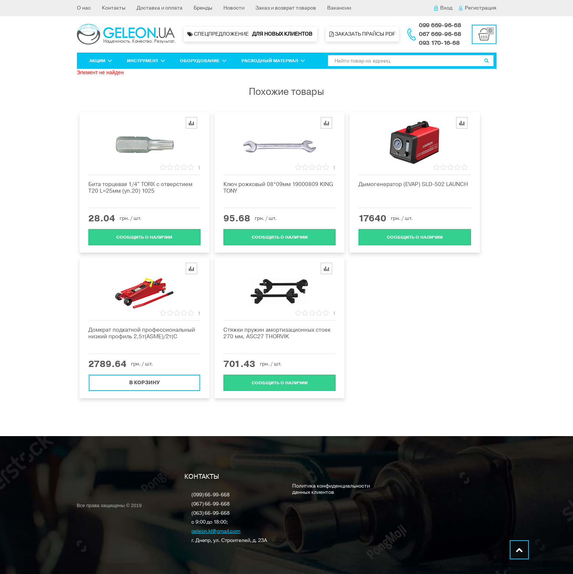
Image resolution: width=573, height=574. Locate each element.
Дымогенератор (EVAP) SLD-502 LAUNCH (413, 184)
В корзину (144, 382)
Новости (233, 7)
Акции (100, 60)
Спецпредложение (250, 34)
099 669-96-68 (440, 25)
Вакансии (339, 7)
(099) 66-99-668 (210, 495)
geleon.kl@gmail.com (215, 531)
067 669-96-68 (440, 34)
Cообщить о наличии (144, 237)
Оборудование (203, 60)
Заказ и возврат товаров (285, 7)
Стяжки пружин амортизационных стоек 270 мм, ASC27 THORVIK (276, 333)
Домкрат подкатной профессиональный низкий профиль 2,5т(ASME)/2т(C (141, 333)
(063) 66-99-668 (210, 513)
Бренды (203, 7)
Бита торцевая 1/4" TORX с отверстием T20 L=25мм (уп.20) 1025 (140, 188)
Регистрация (477, 7)
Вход (443, 7)
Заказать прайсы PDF (362, 34)
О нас (84, 7)
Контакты (113, 7)
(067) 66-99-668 (210, 504)
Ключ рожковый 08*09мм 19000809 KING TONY (278, 188)
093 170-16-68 (439, 43)
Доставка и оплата (160, 7)
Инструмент (146, 60)
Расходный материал (273, 60)
